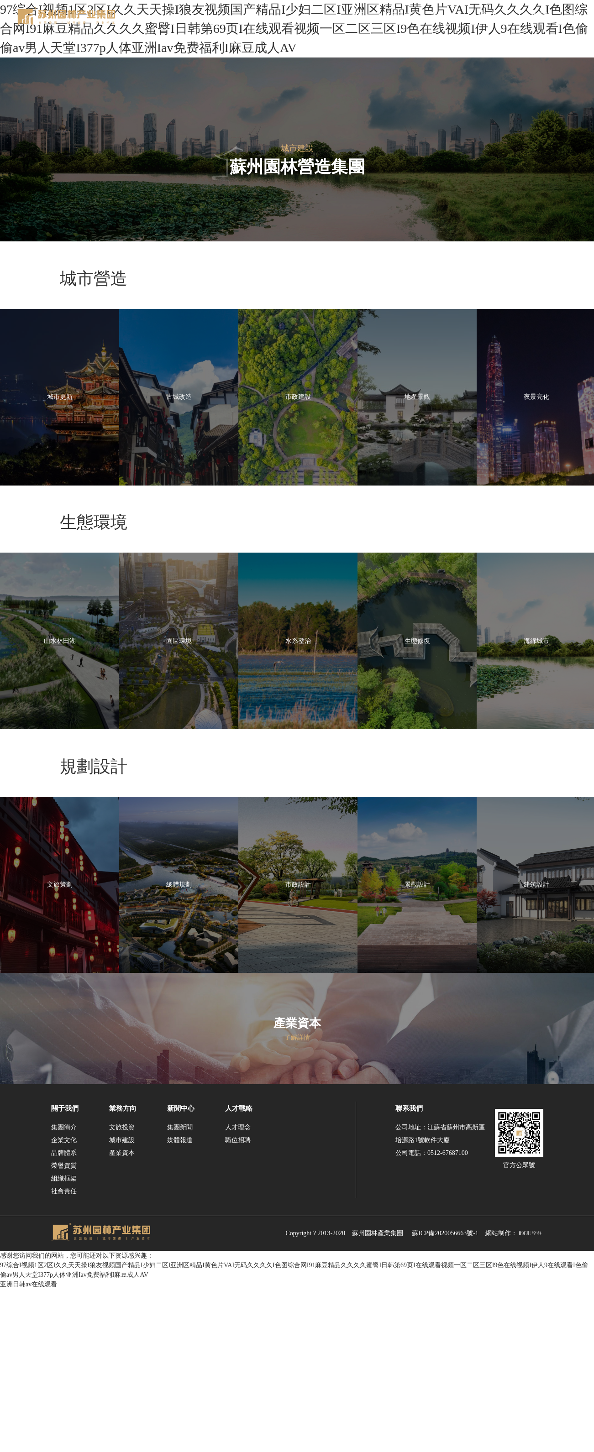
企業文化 (64, 1303)
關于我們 (65, 1271)
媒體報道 (180, 1303)
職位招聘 (238, 1303)
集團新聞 (180, 1290)
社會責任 (64, 1354)
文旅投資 (122, 1290)
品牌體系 (64, 1316)
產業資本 (122, 1316)
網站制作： (513, 1396)
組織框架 (64, 1341)
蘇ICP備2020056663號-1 (445, 1396)
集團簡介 (64, 1290)
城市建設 (122, 1303)
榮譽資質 (64, 1329)
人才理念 (238, 1290)
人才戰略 (238, 1271)
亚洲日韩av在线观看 (28, 1447)
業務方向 (123, 1271)
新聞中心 (180, 1271)
